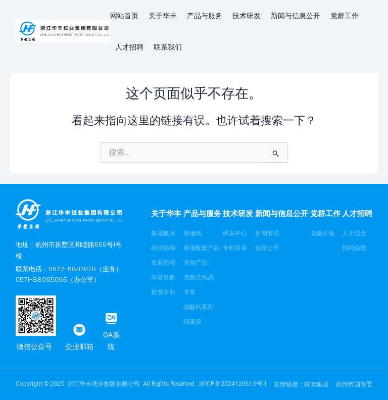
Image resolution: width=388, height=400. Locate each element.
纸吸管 (192, 321)
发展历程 (163, 262)
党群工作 (344, 15)
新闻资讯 (267, 233)
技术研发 (246, 15)
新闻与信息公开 (295, 15)
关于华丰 (163, 15)
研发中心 (235, 233)
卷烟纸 (192, 233)
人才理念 (354, 233)
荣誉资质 (163, 277)
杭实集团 (316, 384)
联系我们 (168, 46)
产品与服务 (204, 15)
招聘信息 (354, 248)
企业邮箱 (79, 346)
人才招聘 (129, 46)
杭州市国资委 (354, 384)
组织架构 (163, 248)
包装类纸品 (198, 277)
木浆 (189, 291)
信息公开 (267, 248)
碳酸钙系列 (198, 307)
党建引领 (322, 233)
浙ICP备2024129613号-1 (233, 383)
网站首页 (124, 15)
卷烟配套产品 (201, 248)
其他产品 (195, 262)
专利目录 (235, 248)
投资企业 (163, 291)
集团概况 (163, 233)
